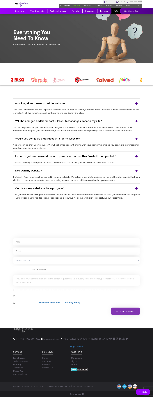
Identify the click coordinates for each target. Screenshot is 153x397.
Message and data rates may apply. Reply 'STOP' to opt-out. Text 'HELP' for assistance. (63, 296)
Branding (79, 8)
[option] (22, 80)
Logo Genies (76, 342)
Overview (19, 14)
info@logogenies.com (53, 335)
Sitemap (75, 360)
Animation (18, 364)
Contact (135, 8)
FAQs (116, 14)
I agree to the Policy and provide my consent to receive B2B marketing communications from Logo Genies (73, 290)
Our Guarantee (131, 14)
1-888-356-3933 (131, 3)
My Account (100, 3)
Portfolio (103, 8)
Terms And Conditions (64, 382)
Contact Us (47, 364)
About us (46, 357)
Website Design (20, 357)
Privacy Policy (72, 302)
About (125, 8)
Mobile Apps (18, 367)
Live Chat (114, 3)
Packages (92, 8)
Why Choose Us (37, 14)
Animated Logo (20, 370)
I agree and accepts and (48, 302)
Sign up (74, 357)
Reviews (115, 8)
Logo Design (54, 8)
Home (45, 354)
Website (67, 8)
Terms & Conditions (49, 302)
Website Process (58, 14)
